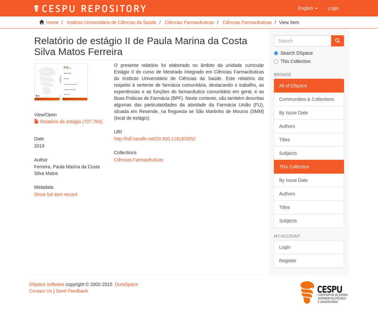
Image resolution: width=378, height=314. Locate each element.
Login (284, 247)
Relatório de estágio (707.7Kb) (68, 121)
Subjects (288, 153)
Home (52, 22)
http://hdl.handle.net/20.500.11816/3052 (155, 138)
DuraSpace (126, 284)
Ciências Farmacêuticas (189, 22)
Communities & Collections (306, 99)
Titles (284, 139)
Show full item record (55, 194)
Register (287, 260)
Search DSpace (293, 53)
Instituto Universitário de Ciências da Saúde (112, 22)
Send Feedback (72, 291)
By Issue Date (293, 112)
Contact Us (40, 291)
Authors (287, 126)
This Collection (292, 61)
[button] (308, 8)
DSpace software (47, 284)
